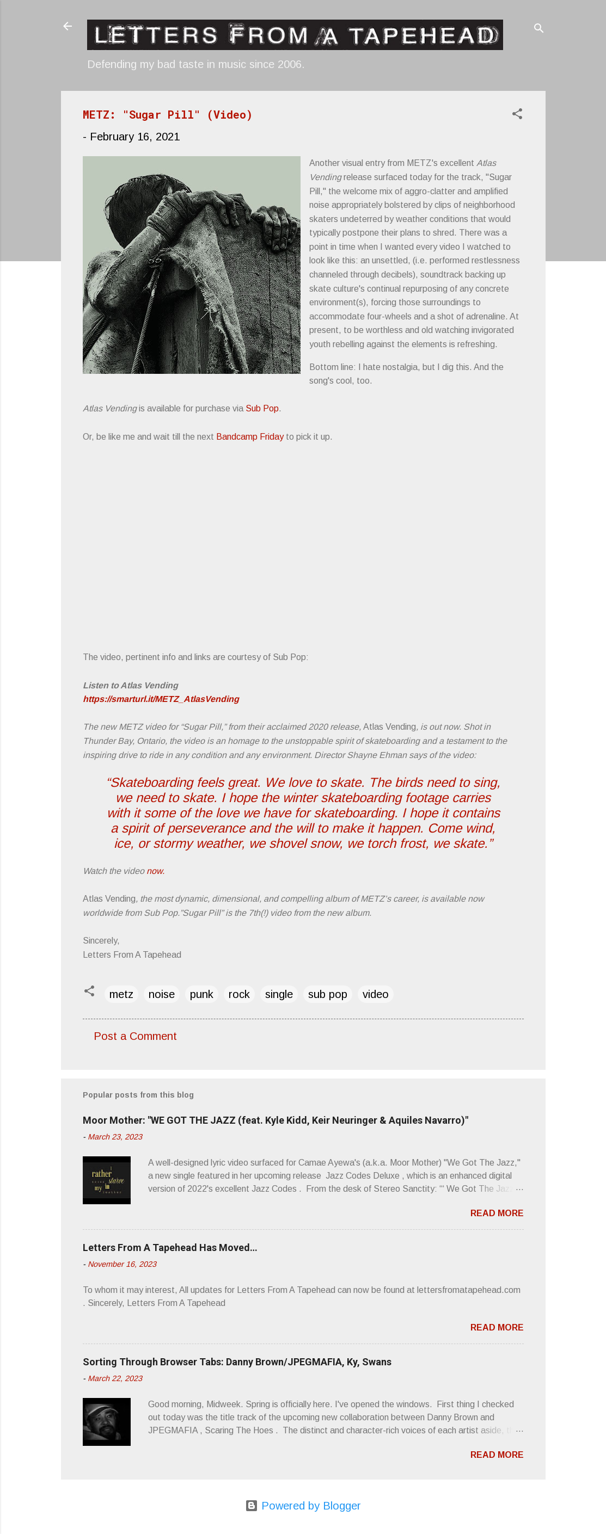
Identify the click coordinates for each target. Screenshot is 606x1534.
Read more (497, 1213)
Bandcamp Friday (250, 436)
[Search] (539, 29)
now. (155, 871)
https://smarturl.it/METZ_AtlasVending (161, 699)
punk (201, 994)
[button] (517, 115)
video (376, 994)
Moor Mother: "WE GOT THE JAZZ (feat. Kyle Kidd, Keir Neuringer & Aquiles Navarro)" (275, 1120)
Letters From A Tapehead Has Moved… (170, 1247)
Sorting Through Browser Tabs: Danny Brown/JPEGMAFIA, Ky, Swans (237, 1361)
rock (239, 994)
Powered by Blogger (303, 1506)
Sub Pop (262, 408)
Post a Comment (135, 1036)
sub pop (327, 994)
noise (162, 994)
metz (121, 994)
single (279, 994)
